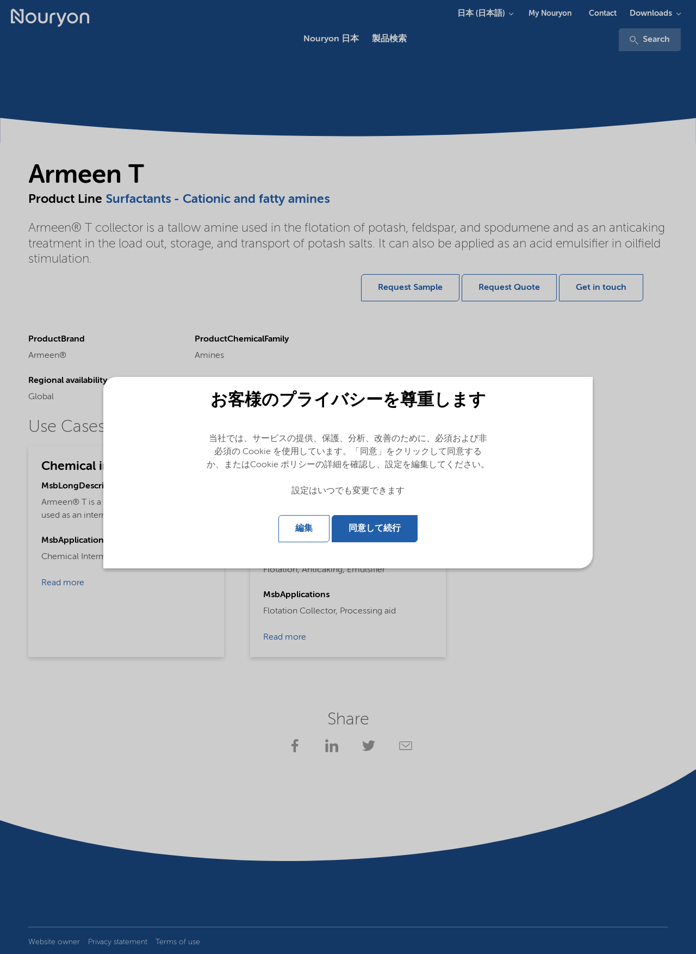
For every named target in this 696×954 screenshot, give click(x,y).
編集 (304, 528)
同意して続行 (375, 528)
